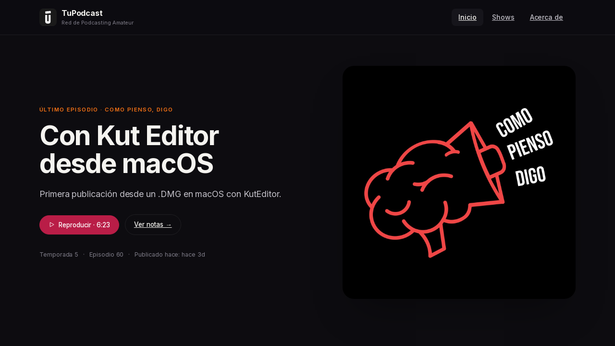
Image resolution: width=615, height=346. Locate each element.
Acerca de (546, 17)
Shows (503, 17)
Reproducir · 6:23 (79, 225)
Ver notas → (153, 224)
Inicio (467, 17)
